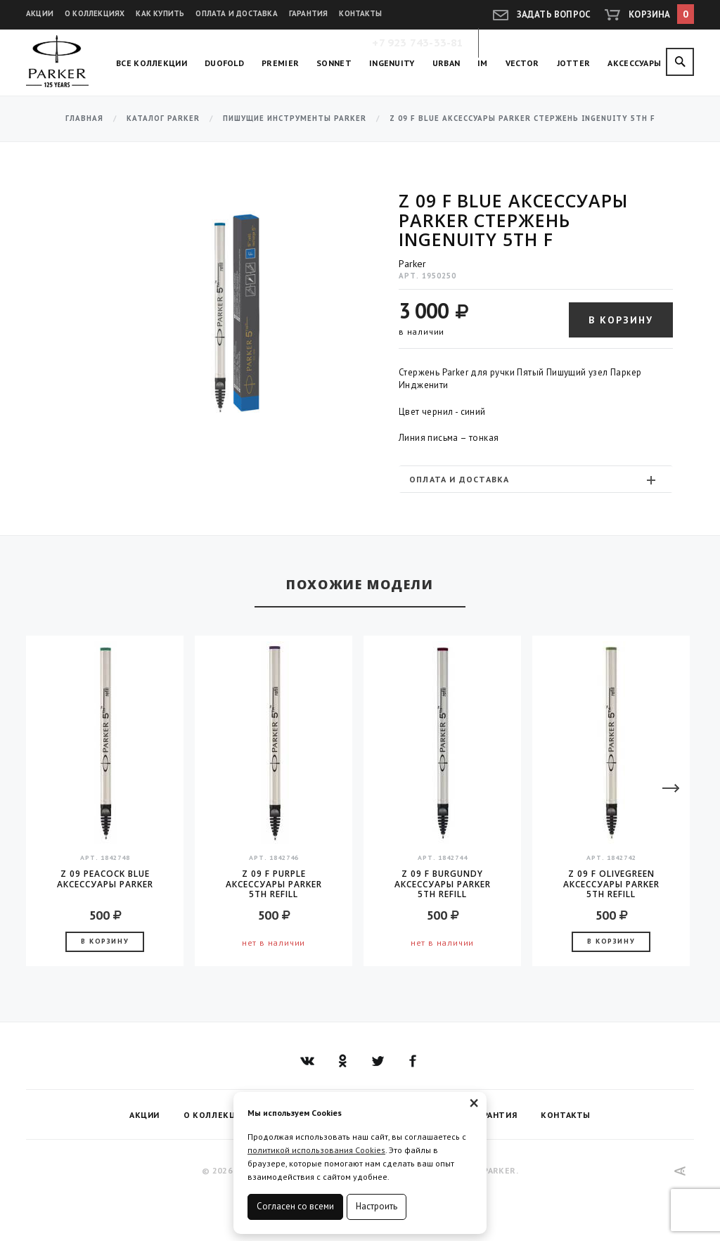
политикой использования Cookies (316, 1150)
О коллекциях (94, 13)
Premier (280, 63)
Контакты (360, 13)
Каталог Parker (163, 118)
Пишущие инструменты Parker (294, 118)
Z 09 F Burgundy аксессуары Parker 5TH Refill (442, 884)
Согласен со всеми (295, 1206)
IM (482, 63)
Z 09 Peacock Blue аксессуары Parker (105, 879)
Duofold (224, 63)
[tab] (536, 479)
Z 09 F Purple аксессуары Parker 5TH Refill (274, 884)
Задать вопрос (554, 14)
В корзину (621, 320)
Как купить (160, 13)
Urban (446, 63)
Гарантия (308, 13)
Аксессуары (634, 63)
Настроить (376, 1206)
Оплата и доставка (236, 13)
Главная (84, 118)
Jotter (574, 63)
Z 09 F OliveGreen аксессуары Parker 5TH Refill (611, 884)
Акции (39, 13)
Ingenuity (392, 63)
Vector (522, 63)
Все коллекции (151, 63)
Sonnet (334, 63)
